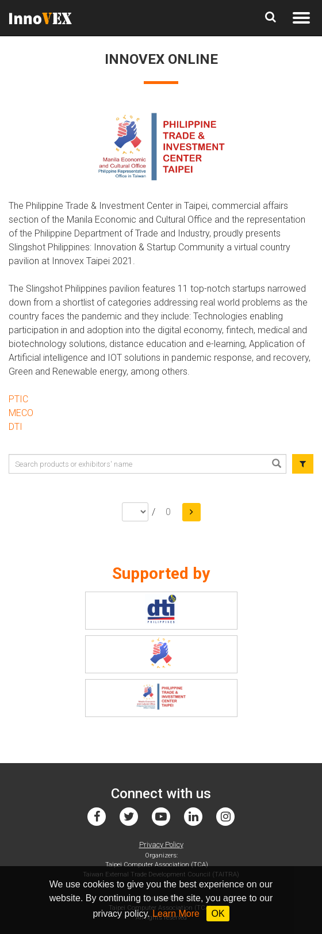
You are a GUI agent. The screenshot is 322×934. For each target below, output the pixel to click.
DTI (15, 426)
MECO (21, 412)
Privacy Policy (161, 844)
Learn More (176, 913)
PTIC (18, 399)
